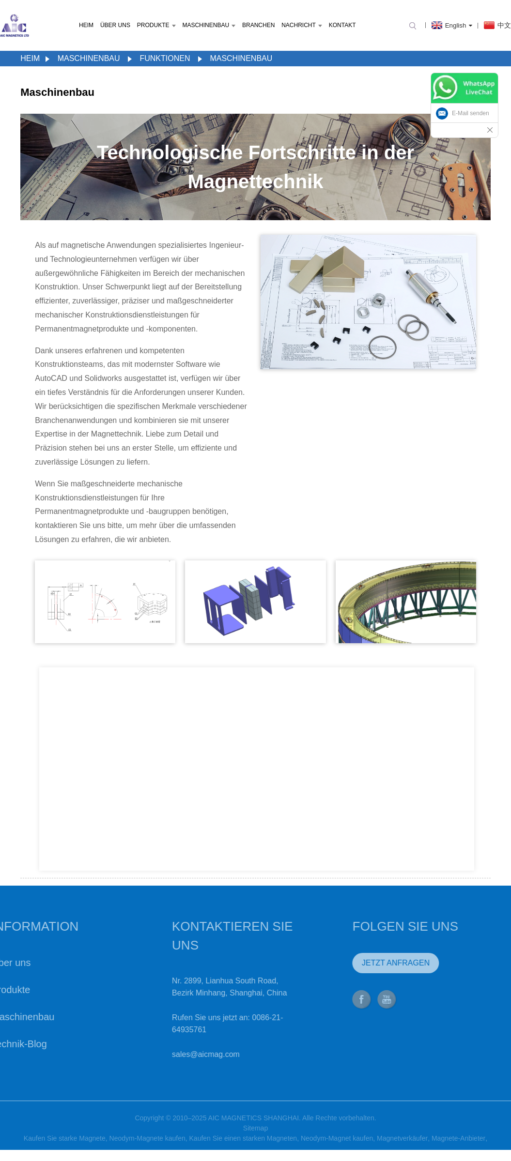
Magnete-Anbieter (458, 1145)
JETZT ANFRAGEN (372, 963)
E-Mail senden (470, 113)
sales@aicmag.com (183, 1054)
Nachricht (301, 25)
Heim (86, 25)
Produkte (156, 25)
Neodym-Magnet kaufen (337, 1145)
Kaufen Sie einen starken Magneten (243, 1145)
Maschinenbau (208, 25)
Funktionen (164, 58)
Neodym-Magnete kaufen (147, 1145)
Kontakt (342, 25)
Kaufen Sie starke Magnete (65, 1145)
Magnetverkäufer (402, 1145)
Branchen (258, 25)
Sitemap (255, 1135)
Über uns (115, 25)
